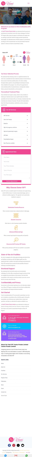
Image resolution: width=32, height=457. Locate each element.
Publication (3, 381)
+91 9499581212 (12, 320)
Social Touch (4, 395)
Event (2, 388)
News (2, 385)
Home (13, 14)
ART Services (6, 115)
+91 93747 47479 (12, 338)
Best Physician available (9, 143)
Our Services (4, 374)
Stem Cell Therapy (8, 119)
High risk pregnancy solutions (10, 127)
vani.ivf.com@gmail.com (14, 327)
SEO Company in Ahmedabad (18, 452)
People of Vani (4, 377)
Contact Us (3, 392)
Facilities (3, 370)
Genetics (6, 123)
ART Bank (6, 135)
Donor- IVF (18, 14)
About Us (3, 367)
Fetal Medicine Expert (8, 139)
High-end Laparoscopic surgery (10, 131)
